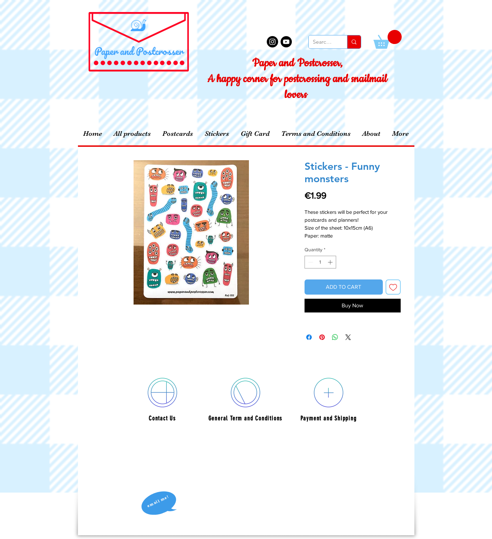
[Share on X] (348, 337)
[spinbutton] (320, 262)
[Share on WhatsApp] (335, 337)
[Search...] (323, 41)
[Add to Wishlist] (393, 287)
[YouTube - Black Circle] (286, 41)
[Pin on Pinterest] (322, 337)
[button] (388, 39)
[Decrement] (310, 262)
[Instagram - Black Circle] (272, 41)
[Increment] (331, 262)
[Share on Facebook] (309, 337)
